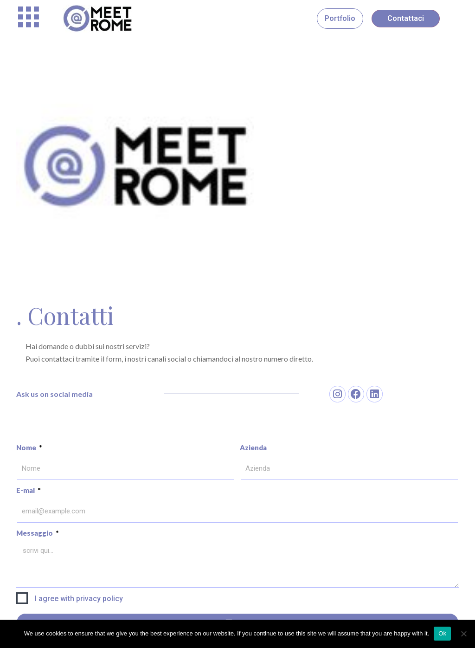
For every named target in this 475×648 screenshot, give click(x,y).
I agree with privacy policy (79, 598)
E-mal (26, 490)
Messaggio (35, 533)
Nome (27, 447)
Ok (442, 633)
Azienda (253, 447)
